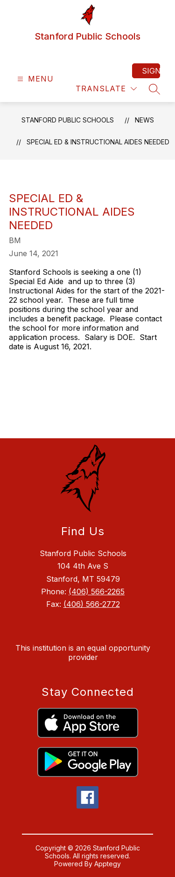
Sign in (151, 70)
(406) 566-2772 (91, 604)
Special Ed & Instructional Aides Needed (98, 142)
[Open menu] (34, 79)
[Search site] (154, 89)
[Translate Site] (106, 89)
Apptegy (107, 864)
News (144, 120)
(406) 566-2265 (97, 591)
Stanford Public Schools (67, 120)
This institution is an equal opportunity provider (82, 652)
